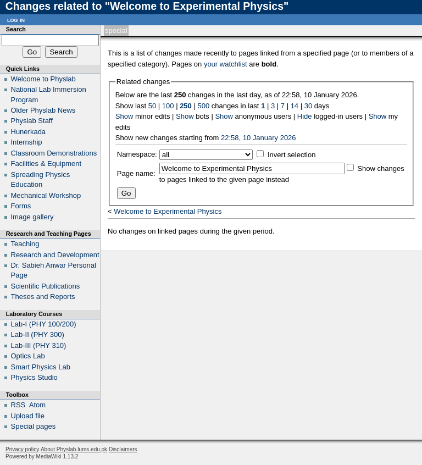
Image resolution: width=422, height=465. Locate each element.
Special (116, 30)
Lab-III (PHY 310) (38, 345)
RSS (18, 405)
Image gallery (32, 217)
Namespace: (137, 154)
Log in (16, 19)
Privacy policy (22, 449)
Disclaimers (123, 449)
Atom (37, 405)
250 (186, 106)
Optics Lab (28, 356)
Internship (26, 142)
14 (294, 106)
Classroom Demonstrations (54, 153)
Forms (21, 206)
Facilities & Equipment (46, 163)
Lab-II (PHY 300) (37, 334)
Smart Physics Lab (40, 367)
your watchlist (225, 64)
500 (203, 106)
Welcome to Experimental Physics (167, 211)
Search (16, 29)
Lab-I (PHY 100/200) (43, 324)
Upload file (28, 416)
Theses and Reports (43, 296)
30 (308, 106)
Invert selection (291, 155)
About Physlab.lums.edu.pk (74, 449)
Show (124, 116)
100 (168, 106)
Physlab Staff (32, 121)
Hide (304, 116)
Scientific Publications (45, 286)
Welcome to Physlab (43, 79)
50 (152, 106)
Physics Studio (34, 377)
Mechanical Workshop (46, 195)
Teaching (25, 244)
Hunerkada (28, 132)
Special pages (33, 426)
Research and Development (55, 255)
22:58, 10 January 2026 (258, 138)
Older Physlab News (43, 110)
